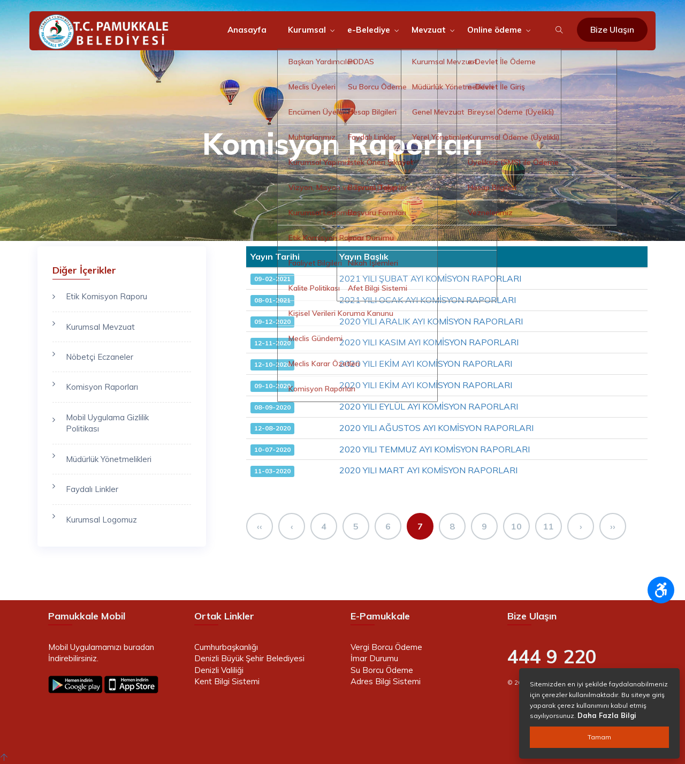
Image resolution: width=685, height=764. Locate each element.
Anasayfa (247, 30)
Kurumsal (307, 30)
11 (548, 526)
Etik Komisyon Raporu (106, 296)
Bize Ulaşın (612, 29)
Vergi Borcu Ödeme (386, 647)
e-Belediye (368, 30)
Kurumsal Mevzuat (100, 327)
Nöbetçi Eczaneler (99, 357)
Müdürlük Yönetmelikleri (108, 459)
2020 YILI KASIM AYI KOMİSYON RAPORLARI (429, 342)
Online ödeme (494, 30)
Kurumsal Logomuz (101, 520)
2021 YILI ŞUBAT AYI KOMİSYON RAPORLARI (430, 278)
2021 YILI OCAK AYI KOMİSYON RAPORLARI (427, 299)
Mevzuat (429, 30)
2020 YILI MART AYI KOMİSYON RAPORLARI (428, 470)
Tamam (599, 737)
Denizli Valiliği (218, 670)
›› (612, 526)
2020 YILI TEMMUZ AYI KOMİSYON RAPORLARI (434, 449)
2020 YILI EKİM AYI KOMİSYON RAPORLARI (425, 363)
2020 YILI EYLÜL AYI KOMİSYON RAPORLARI (428, 406)
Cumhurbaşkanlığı (226, 647)
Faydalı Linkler (92, 489)
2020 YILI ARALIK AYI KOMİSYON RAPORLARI (431, 321)
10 (516, 526)
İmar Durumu (374, 658)
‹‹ (259, 526)
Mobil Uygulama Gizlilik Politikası (107, 423)
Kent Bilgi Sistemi (227, 681)
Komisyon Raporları (102, 387)
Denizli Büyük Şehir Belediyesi (249, 658)
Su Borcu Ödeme (382, 670)
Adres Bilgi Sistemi (386, 681)
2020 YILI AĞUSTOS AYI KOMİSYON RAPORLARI (436, 427)
